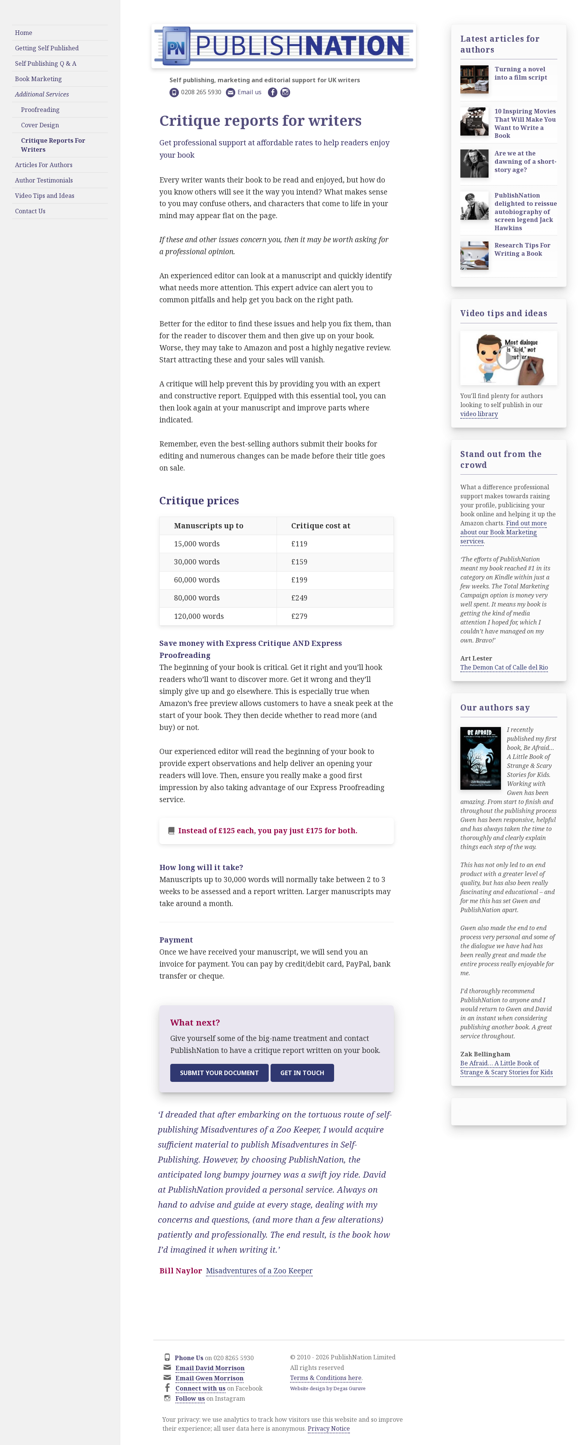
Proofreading (40, 110)
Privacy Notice (329, 1428)
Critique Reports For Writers (53, 145)
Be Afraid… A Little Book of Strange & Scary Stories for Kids (506, 1067)
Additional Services (42, 94)
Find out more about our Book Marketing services (503, 532)
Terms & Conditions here (326, 1378)
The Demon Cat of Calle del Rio (504, 667)
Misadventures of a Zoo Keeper (259, 1271)
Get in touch (302, 1073)
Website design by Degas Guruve (328, 1388)
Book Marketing (38, 79)
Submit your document (219, 1073)
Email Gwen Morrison (210, 1378)
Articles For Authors (44, 165)
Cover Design (40, 125)
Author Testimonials (44, 180)
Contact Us (30, 211)
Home (23, 33)
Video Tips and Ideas (44, 196)
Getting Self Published (47, 48)
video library (479, 414)
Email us (250, 92)
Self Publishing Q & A (45, 63)
